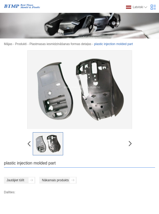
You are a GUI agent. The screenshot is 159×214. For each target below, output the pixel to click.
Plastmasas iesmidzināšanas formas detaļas (60, 44)
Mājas (8, 44)
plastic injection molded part (113, 44)
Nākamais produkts (59, 180)
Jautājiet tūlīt (20, 180)
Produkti (21, 44)
